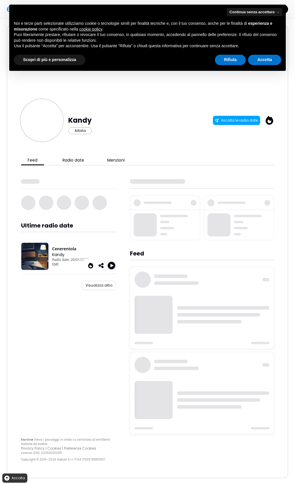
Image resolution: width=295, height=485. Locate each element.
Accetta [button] (264, 59)
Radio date (73, 160)
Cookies (54, 448)
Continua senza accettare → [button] (254, 12)
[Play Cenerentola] (111, 265)
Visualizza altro (99, 285)
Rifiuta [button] (230, 59)
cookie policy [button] (90, 29)
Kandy (58, 254)
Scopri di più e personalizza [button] (49, 59)
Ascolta (14, 478)
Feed (32, 160)
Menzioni (116, 160)
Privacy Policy (33, 448)
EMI (55, 264)
